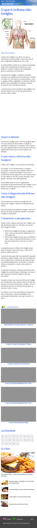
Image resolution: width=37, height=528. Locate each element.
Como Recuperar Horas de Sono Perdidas (21, 489)
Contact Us (15, 523)
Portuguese (20, 519)
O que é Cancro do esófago (18, 364)
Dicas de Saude (10, 1)
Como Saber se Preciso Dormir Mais (20, 497)
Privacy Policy (23, 523)
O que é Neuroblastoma (18, 422)
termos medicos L (9, 53)
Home (3, 1)
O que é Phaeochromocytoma (18, 344)
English (9, 519)
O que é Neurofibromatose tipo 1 (18, 403)
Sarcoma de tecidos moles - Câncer (18, 325)
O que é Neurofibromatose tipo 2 (18, 383)
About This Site (7, 523)
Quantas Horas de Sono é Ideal (18, 504)
